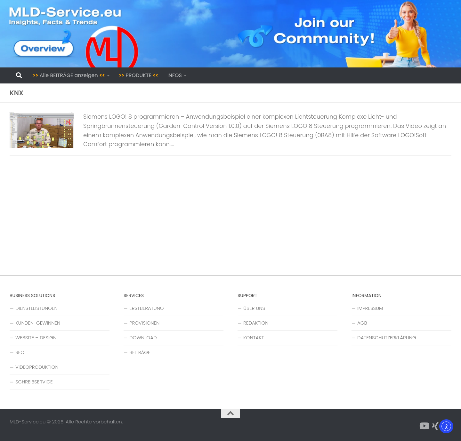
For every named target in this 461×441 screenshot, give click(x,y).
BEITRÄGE (139, 352)
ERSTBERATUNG (146, 308)
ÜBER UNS (254, 308)
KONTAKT (253, 337)
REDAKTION (256, 322)
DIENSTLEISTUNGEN (36, 308)
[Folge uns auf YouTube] (423, 425)
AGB (362, 322)
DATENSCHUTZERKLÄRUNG (386, 337)
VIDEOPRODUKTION (37, 367)
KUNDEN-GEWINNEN (37, 322)
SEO (19, 352)
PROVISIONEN (144, 322)
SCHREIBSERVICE (34, 381)
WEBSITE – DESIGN (35, 337)
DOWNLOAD (143, 337)
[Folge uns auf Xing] (435, 425)
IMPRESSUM (370, 308)
